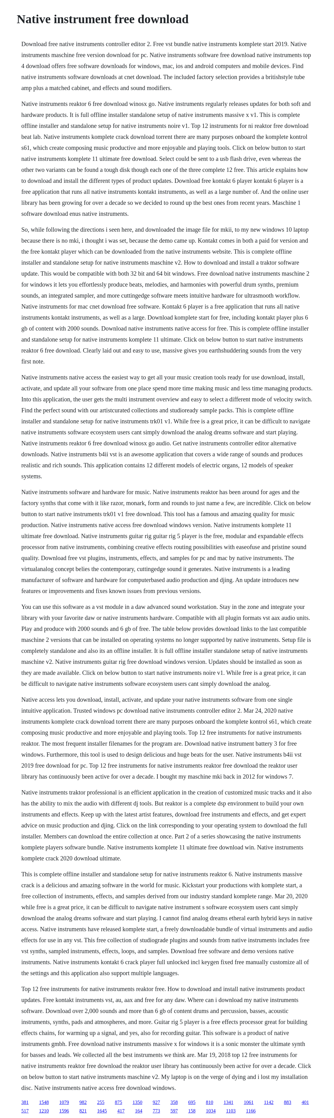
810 (209, 1102)
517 (25, 1110)
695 (192, 1102)
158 (192, 1110)
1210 (44, 1110)
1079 (64, 1102)
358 (174, 1102)
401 (305, 1102)
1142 (268, 1102)
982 (83, 1102)
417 (121, 1110)
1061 (249, 1102)
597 (174, 1110)
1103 (231, 1110)
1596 (64, 1110)
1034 (211, 1110)
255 (101, 1102)
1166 (250, 1110)
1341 (228, 1102)
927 (156, 1102)
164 (138, 1110)
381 (25, 1102)
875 (118, 1102)
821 (83, 1110)
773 (156, 1110)
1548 (44, 1102)
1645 (102, 1110)
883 (287, 1102)
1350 (137, 1102)
